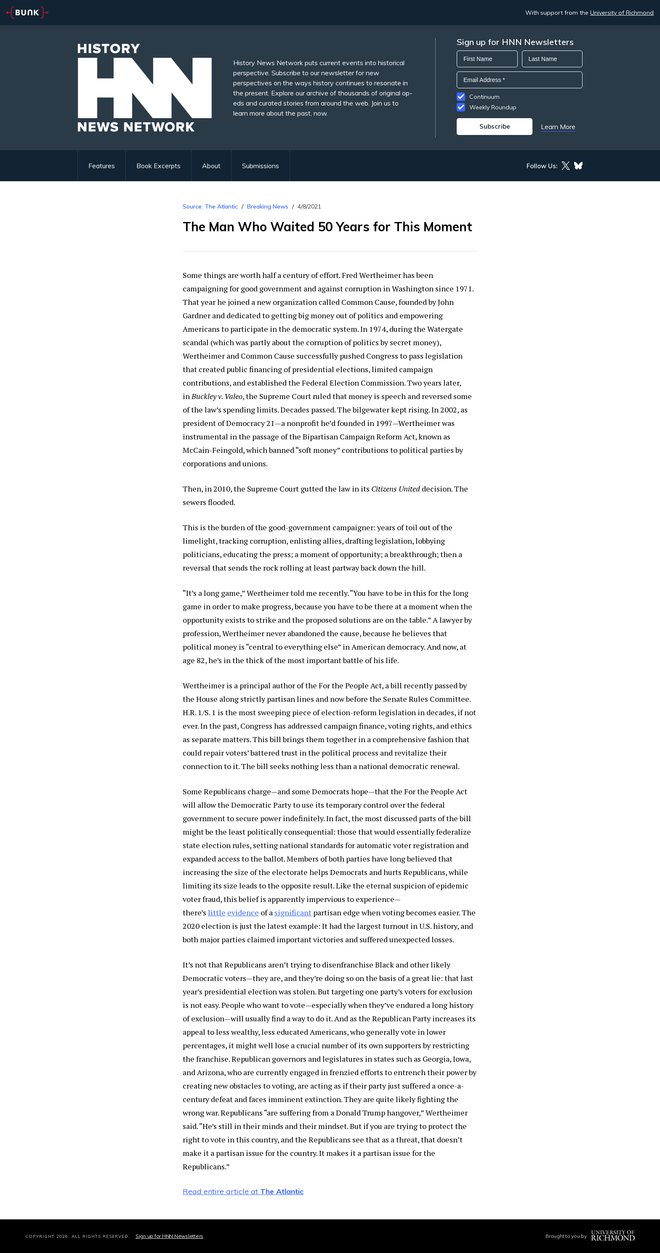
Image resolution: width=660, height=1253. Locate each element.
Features (101, 165)
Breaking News (267, 206)
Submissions (260, 165)
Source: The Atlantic (210, 206)
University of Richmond (622, 12)
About (211, 165)
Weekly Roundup (492, 107)
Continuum (484, 96)
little (217, 912)
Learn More (558, 126)
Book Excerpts (158, 165)
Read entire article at (243, 1191)
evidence (243, 912)
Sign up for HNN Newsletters (169, 1236)
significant (292, 912)
